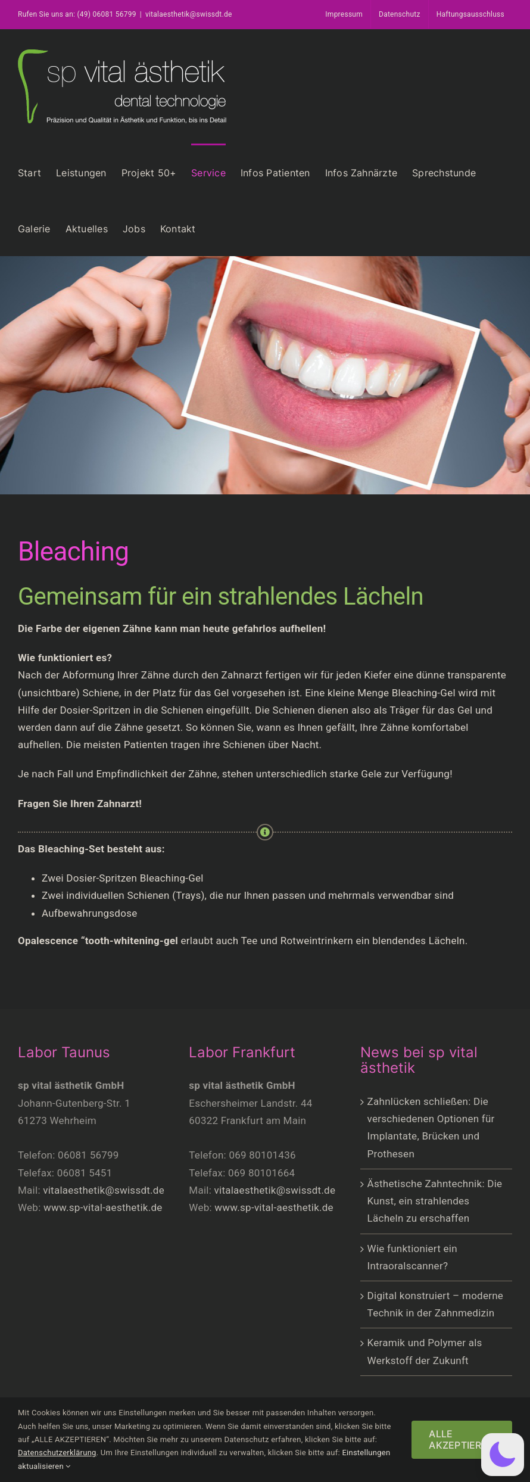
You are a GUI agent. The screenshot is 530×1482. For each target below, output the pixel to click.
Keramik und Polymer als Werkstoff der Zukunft (424, 1351)
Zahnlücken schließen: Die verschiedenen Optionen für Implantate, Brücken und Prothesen (431, 1127)
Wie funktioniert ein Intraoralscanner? (412, 1257)
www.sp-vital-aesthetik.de (103, 1207)
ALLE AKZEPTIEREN (462, 1439)
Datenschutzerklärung (57, 1452)
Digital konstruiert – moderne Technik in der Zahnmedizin (435, 1304)
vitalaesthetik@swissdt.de (188, 14)
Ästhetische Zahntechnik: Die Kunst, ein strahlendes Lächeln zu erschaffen (435, 1201)
